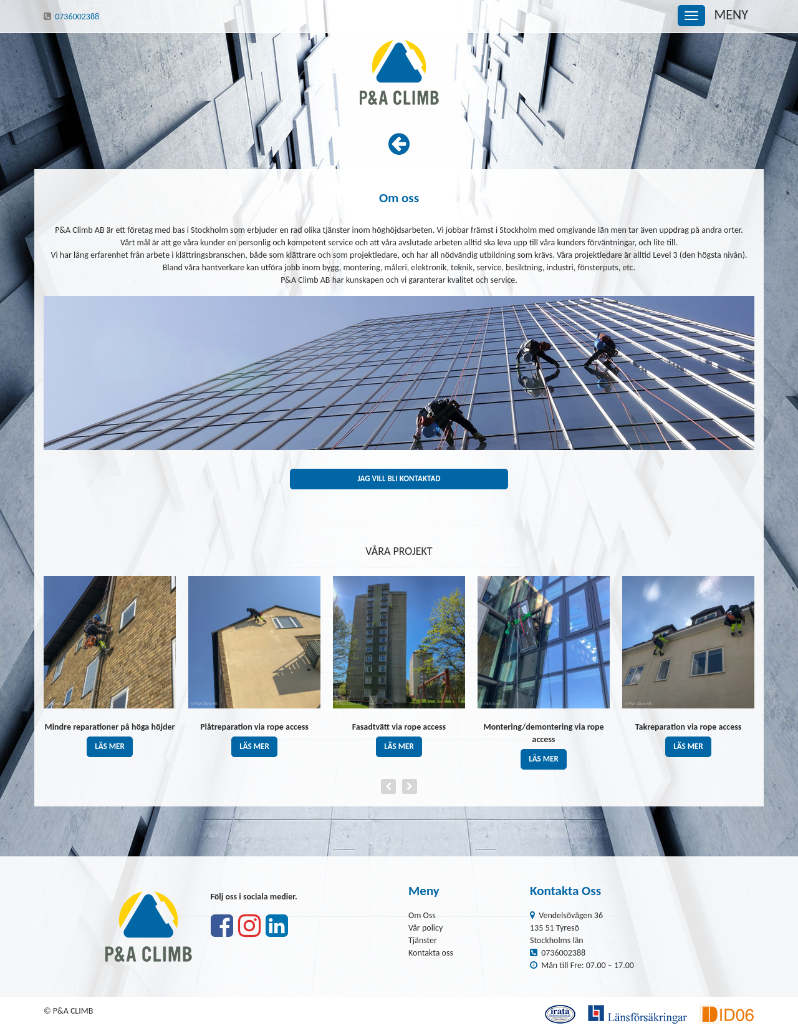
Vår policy (425, 928)
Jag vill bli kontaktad (398, 478)
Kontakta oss (430, 952)
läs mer (109, 746)
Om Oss (422, 915)
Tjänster (422, 940)
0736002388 (77, 16)
